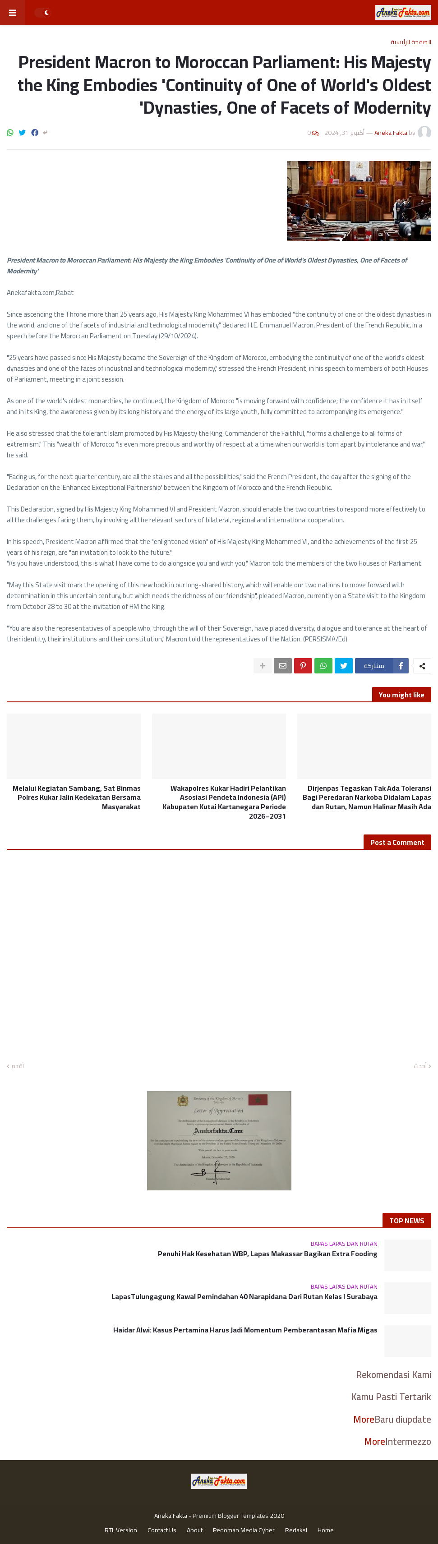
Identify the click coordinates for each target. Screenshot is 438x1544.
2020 (277, 1515)
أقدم (17, 1066)
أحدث (420, 1066)
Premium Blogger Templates (230, 1515)
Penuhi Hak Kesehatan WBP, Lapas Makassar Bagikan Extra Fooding (268, 1253)
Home (326, 1530)
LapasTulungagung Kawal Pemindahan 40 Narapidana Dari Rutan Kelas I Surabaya (244, 1296)
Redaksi (296, 1530)
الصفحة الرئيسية (411, 42)
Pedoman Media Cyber (244, 1530)
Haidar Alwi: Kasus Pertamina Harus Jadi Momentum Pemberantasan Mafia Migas (245, 1330)
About (195, 1530)
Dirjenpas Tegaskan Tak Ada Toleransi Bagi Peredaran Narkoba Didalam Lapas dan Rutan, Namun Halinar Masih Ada (367, 797)
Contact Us (162, 1530)
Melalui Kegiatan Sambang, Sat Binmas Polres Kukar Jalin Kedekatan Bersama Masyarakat (77, 797)
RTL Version (121, 1530)
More (363, 1419)
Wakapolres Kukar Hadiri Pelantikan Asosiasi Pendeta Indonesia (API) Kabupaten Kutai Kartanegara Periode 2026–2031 (224, 802)
